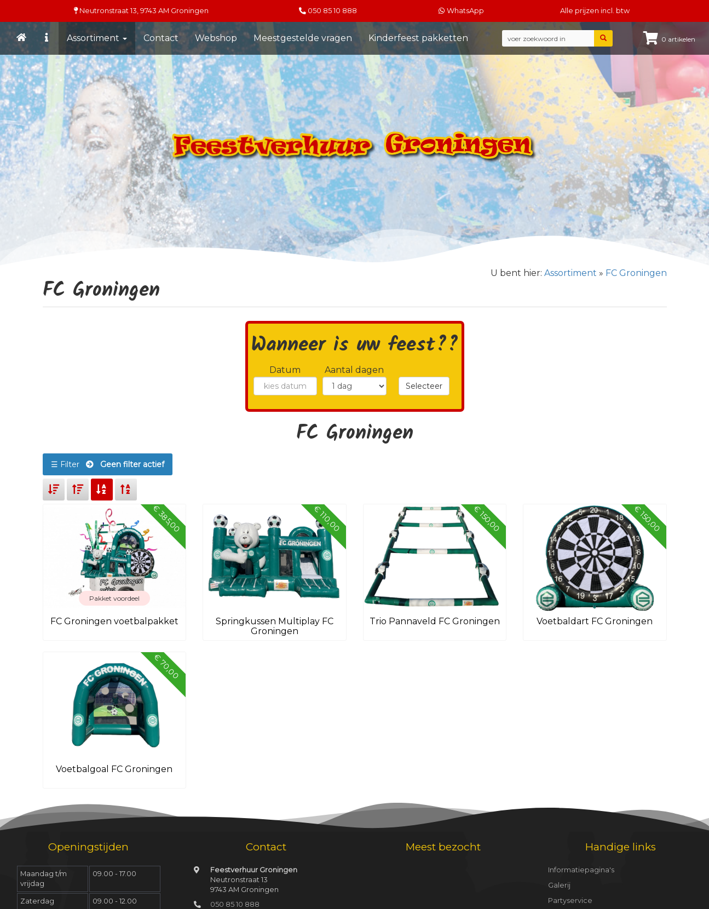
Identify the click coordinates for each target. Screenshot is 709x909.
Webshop (216, 38)
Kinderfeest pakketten (418, 38)
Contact (160, 38)
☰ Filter (107, 464)
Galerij (559, 885)
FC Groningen (636, 273)
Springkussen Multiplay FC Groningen (274, 626)
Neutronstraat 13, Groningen (141, 11)
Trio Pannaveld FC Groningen (435, 621)
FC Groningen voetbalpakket (114, 621)
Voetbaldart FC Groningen (595, 621)
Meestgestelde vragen (302, 38)
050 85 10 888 (332, 11)
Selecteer (424, 386)
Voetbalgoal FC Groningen (114, 769)
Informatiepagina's (581, 870)
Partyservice (570, 900)
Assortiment (97, 38)
